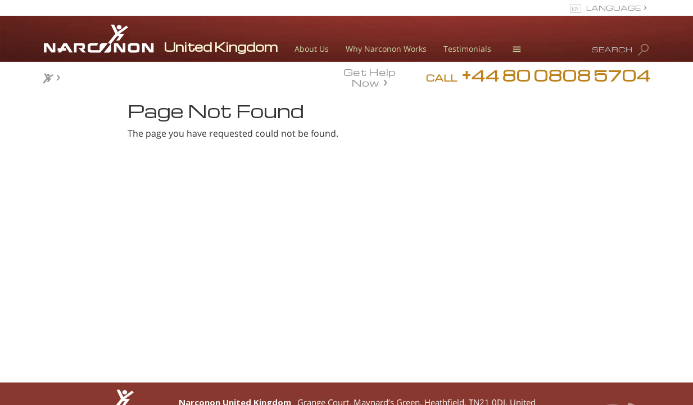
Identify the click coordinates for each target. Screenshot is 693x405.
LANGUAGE (613, 7)
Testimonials (467, 48)
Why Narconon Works (386, 48)
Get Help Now (369, 76)
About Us (312, 48)
